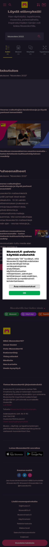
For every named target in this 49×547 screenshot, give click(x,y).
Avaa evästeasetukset (24, 286)
